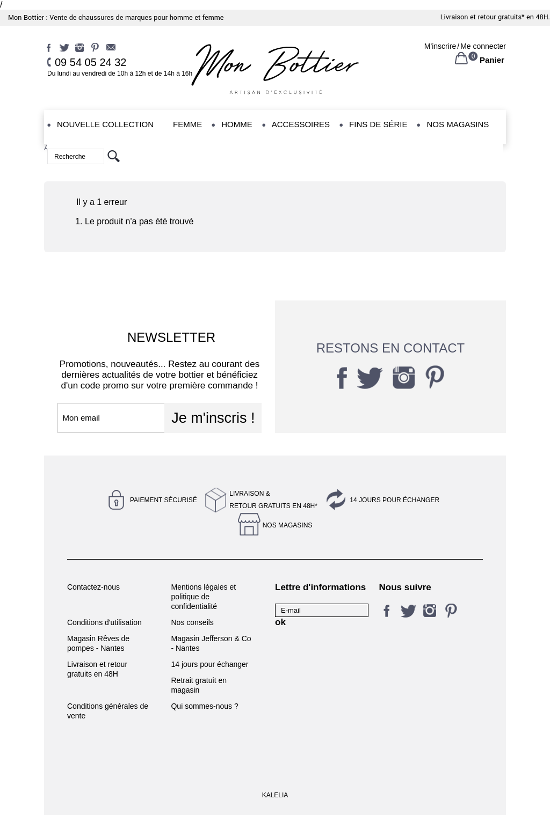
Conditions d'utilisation (104, 622)
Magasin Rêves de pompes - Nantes (98, 643)
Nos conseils (192, 622)
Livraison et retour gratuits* (482, 17)
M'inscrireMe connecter (465, 46)
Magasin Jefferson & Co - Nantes (211, 643)
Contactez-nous (93, 587)
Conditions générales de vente (107, 711)
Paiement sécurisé (163, 500)
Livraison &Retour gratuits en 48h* (273, 500)
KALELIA (275, 795)
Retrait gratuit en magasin (199, 685)
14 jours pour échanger (394, 500)
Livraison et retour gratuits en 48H (97, 669)
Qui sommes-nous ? (204, 706)
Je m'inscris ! (213, 418)
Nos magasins (288, 525)
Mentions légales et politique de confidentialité (203, 597)
